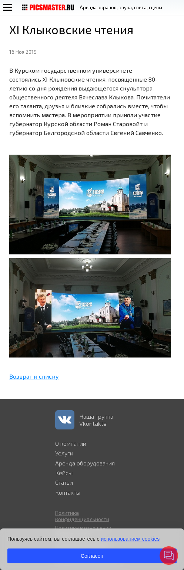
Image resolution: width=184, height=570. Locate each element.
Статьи (64, 482)
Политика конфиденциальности (82, 516)
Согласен (92, 556)
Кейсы (64, 472)
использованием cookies (130, 539)
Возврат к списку (34, 376)
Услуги (64, 453)
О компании (70, 443)
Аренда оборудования (85, 463)
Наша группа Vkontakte (96, 420)
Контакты (67, 492)
